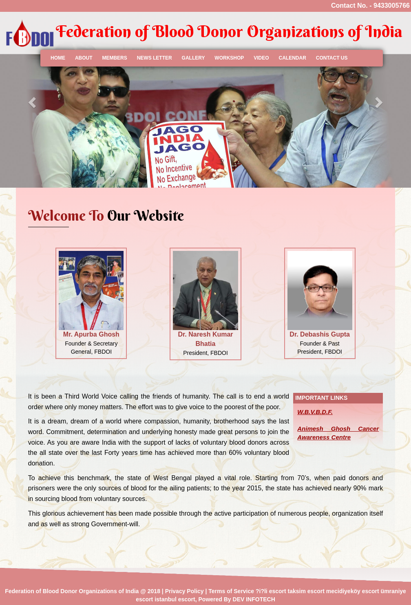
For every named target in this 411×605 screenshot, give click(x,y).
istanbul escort (175, 599)
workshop (229, 58)
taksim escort (306, 591)
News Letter (154, 58)
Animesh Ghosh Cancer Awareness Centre (338, 433)
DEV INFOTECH (254, 599)
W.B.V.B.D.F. (315, 411)
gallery (193, 58)
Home (58, 58)
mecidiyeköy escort (352, 591)
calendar (292, 58)
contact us (332, 58)
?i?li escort (271, 591)
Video (261, 58)
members (114, 58)
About (84, 58)
